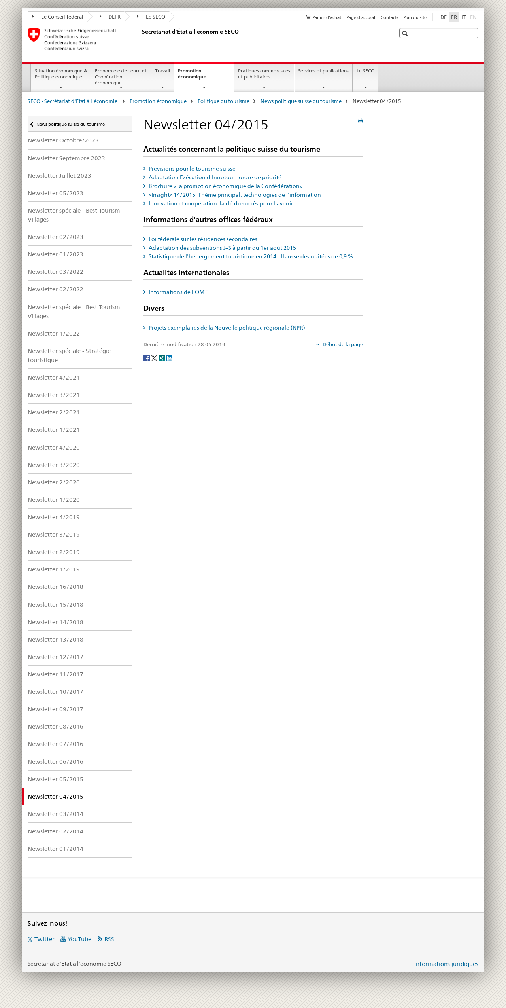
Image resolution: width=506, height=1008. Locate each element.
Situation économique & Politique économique (61, 74)
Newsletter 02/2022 (55, 289)
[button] (405, 33)
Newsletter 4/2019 (54, 517)
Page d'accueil (360, 17)
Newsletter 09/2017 (55, 709)
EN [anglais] (474, 16)
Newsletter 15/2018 (55, 604)
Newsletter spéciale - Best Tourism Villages (74, 215)
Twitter (44, 939)
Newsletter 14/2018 (55, 622)
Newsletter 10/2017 (55, 691)
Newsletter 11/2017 (55, 674)
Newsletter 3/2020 (54, 465)
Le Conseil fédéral (57, 16)
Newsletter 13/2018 (55, 639)
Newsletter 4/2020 (54, 447)
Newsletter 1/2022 (54, 333)
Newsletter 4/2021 (54, 377)
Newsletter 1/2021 (54, 429)
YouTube (79, 939)
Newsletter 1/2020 (54, 499)
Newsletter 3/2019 (54, 534)
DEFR (110, 16)
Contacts (389, 17)
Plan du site (415, 17)
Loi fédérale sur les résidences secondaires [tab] (202, 239)
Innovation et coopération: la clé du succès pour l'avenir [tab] (220, 203)
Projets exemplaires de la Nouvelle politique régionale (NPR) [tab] (226, 328)
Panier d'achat (326, 17)
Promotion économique (200, 76)
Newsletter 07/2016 (55, 744)
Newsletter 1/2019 (54, 569)
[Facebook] (147, 357)
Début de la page (342, 344)
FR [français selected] (454, 17)
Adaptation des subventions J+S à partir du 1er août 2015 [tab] (221, 248)
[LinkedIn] (169, 357)
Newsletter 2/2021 (54, 412)
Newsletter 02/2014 (55, 831)
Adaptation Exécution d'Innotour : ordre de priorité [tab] (214, 177)
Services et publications (323, 71)
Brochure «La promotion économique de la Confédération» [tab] (224, 186)
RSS (109, 939)
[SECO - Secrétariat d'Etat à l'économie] (140, 39)
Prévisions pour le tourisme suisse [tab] (191, 168)
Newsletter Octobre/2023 (63, 140)
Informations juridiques (446, 964)
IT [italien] (463, 17)
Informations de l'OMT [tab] (177, 292)
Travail (162, 71)
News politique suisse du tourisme (301, 101)
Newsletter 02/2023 (55, 237)
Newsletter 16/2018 (55, 586)
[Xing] (162, 357)
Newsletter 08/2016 (55, 726)
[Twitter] (155, 357)
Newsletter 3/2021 (54, 395)
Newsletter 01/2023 (55, 254)
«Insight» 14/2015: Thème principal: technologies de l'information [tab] (234, 195)
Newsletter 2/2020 (54, 482)
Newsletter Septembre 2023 (66, 158)
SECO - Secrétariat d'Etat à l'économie (73, 101)
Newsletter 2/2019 (54, 552)
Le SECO (151, 16)
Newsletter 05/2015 (55, 779)
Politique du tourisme (223, 101)
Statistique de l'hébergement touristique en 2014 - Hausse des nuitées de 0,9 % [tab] (250, 256)
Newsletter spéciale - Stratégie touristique (69, 355)
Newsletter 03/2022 (55, 271)
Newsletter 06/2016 (55, 761)
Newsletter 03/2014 (55, 814)
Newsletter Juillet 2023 (59, 175)
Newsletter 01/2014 (55, 848)
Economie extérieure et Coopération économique (121, 76)
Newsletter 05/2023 (55, 193)
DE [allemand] (443, 17)
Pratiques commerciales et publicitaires (264, 74)
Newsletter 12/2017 (55, 657)
